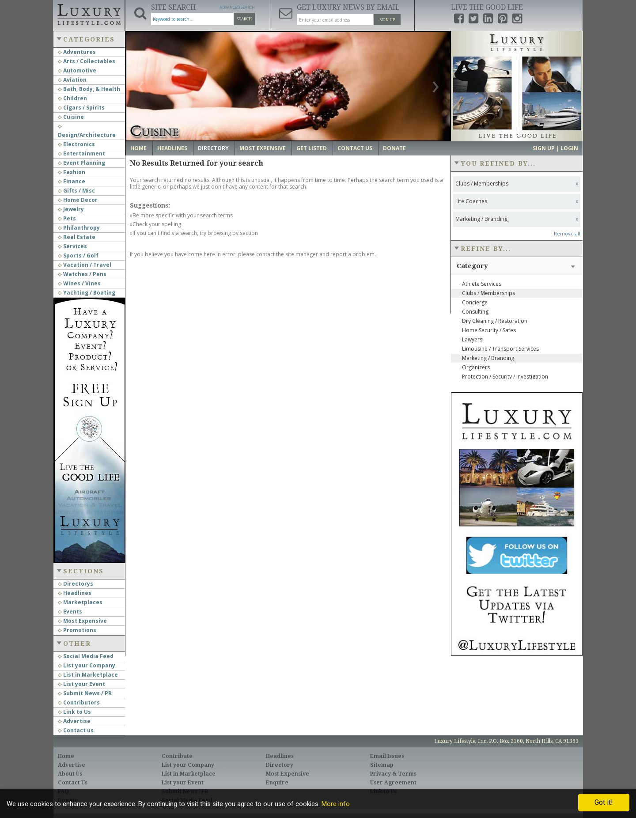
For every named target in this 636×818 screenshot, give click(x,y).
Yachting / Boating (86, 292)
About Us (70, 774)
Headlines (74, 593)
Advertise (74, 721)
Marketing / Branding (488, 358)
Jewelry (71, 209)
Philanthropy (79, 227)
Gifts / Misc (76, 190)
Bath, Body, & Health (89, 89)
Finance (71, 181)
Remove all (567, 233)
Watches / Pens (82, 274)
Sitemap (382, 765)
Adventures (77, 52)
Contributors (79, 702)
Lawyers (472, 339)
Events (70, 611)
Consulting (475, 311)
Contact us (76, 730)
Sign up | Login (555, 148)
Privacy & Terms (393, 774)
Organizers (476, 367)
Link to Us (74, 712)
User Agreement (393, 783)
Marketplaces (80, 602)
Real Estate (76, 237)
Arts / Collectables (86, 61)
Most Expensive (82, 621)
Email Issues (387, 756)
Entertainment (81, 153)
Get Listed (311, 148)
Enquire (277, 783)
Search (244, 19)
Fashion (71, 172)
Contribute (177, 756)
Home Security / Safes (489, 330)
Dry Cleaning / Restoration (494, 321)
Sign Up (387, 20)
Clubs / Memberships (488, 293)
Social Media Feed (86, 656)
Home (138, 148)
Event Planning (81, 163)
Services (72, 246)
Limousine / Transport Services (500, 348)
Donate (394, 148)
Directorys (75, 583)
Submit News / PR (85, 693)
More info (336, 804)
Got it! (603, 802)
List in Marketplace (88, 674)
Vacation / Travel (84, 265)
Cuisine (71, 117)
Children (72, 98)
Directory (213, 148)
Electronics (76, 144)
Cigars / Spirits (81, 107)
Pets (67, 218)
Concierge (475, 302)
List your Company (86, 665)
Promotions (77, 630)
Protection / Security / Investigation (505, 376)
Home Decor (78, 200)
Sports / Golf (78, 255)
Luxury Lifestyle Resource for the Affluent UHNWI (89, 13)
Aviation (72, 79)
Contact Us (354, 148)
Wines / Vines (79, 283)
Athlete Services (481, 284)
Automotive (77, 70)
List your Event (81, 684)
